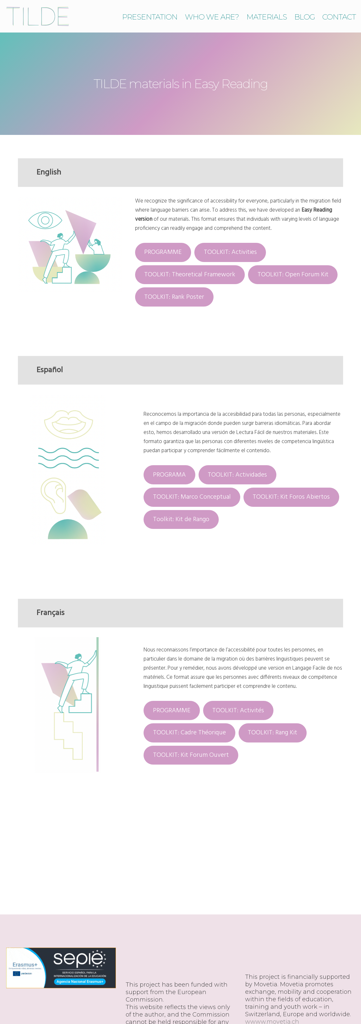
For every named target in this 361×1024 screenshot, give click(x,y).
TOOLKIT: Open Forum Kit (292, 274)
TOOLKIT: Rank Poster (174, 297)
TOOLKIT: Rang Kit (272, 733)
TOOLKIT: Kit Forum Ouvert (191, 755)
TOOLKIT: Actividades (237, 475)
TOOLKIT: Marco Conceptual (192, 497)
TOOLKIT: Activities (230, 252)
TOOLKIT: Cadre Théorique (189, 733)
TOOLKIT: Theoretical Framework (189, 274)
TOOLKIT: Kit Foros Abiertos (291, 497)
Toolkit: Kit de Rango (181, 519)
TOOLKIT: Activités (238, 710)
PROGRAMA (169, 475)
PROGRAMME (163, 252)
